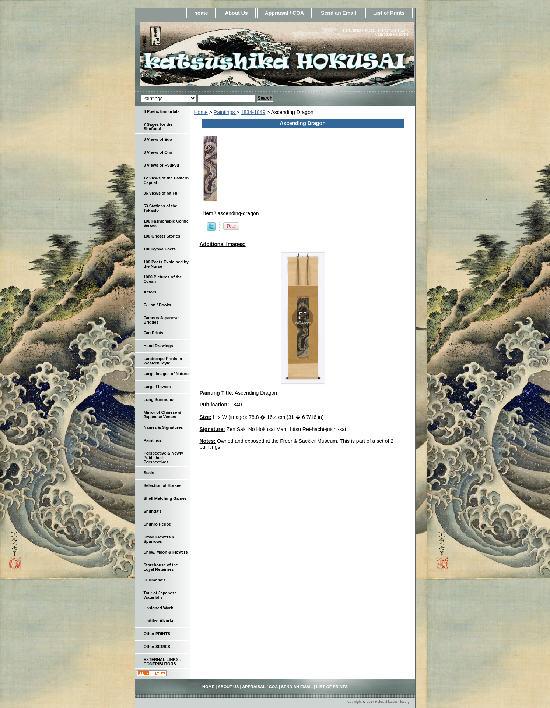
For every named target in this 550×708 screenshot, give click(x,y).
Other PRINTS (157, 633)
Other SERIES (157, 646)
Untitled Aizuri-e (159, 621)
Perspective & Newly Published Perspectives (163, 457)
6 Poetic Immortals (162, 111)
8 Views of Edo (158, 139)
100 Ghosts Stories (162, 236)
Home (201, 112)
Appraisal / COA (284, 13)
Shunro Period (158, 524)
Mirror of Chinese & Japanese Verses (162, 414)
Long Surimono (159, 399)
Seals (149, 472)
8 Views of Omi (158, 152)
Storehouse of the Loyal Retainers (161, 567)
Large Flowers (157, 386)
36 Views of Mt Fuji (162, 193)
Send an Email (338, 13)
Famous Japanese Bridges (161, 320)
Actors (150, 292)
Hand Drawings (158, 346)
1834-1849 (253, 112)
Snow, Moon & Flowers (166, 552)
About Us (236, 13)
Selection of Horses (163, 485)
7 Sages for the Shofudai (158, 126)
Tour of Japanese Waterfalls (160, 595)
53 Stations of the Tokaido (161, 208)
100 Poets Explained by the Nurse (166, 264)
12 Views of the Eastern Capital (166, 180)
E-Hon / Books (157, 305)
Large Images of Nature (166, 373)
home (201, 13)
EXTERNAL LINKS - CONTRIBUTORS (162, 661)
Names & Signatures (163, 427)
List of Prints (389, 13)
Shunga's (153, 511)
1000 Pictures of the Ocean (163, 279)
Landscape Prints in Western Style (163, 360)
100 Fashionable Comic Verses (166, 223)
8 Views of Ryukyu (161, 165)
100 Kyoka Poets (160, 249)
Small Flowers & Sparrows (159, 539)
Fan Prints (154, 333)
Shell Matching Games (165, 498)
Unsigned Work (158, 608)
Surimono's (155, 580)
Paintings (225, 112)
